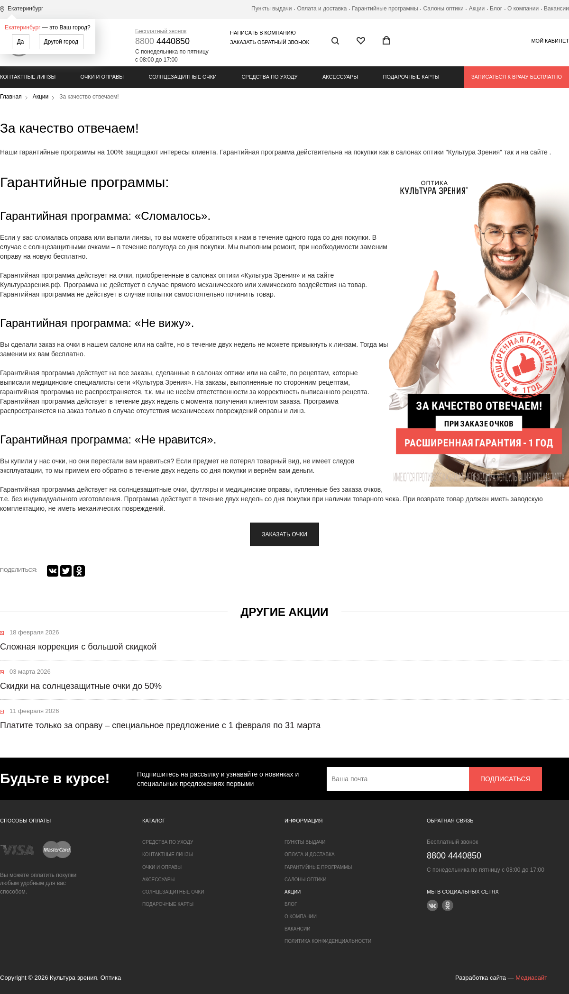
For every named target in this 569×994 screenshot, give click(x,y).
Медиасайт (531, 977)
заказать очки (284, 534)
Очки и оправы (102, 77)
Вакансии (556, 8)
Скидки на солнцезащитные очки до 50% (81, 686)
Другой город (61, 41)
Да (20, 41)
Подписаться (505, 779)
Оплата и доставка (322, 8)
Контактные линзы (27, 77)
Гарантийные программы (385, 8)
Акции (477, 8)
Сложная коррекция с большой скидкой (78, 646)
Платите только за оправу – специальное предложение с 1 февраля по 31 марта (160, 725)
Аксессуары (340, 77)
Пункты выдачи (271, 8)
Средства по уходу (269, 77)
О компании (523, 8)
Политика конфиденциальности (327, 941)
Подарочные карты (411, 77)
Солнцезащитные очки (183, 77)
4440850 (162, 41)
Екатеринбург (23, 27)
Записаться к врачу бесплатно (516, 77)
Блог (496, 8)
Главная (11, 96)
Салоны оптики (443, 8)
